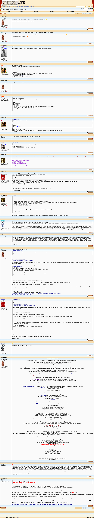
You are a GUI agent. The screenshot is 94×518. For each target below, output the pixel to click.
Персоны (21, 6)
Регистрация (8, 11)
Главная (4, 6)
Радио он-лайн (13, 8)
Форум (8, 6)
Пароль (82, 9)
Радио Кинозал (7, 8)
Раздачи (12, 6)
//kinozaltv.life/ (27, 76)
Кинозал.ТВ (89, 517)
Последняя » (90, 13)
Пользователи (36, 11)
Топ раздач (16, 6)
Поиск (87, 11)
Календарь (52, 11)
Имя (81, 8)
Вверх (93, 517)
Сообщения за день (70, 11)
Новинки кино (26, 6)
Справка (21, 11)
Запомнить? (90, 8)
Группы (30, 6)
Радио (34, 6)
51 (86, 13)
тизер (22, 75)
